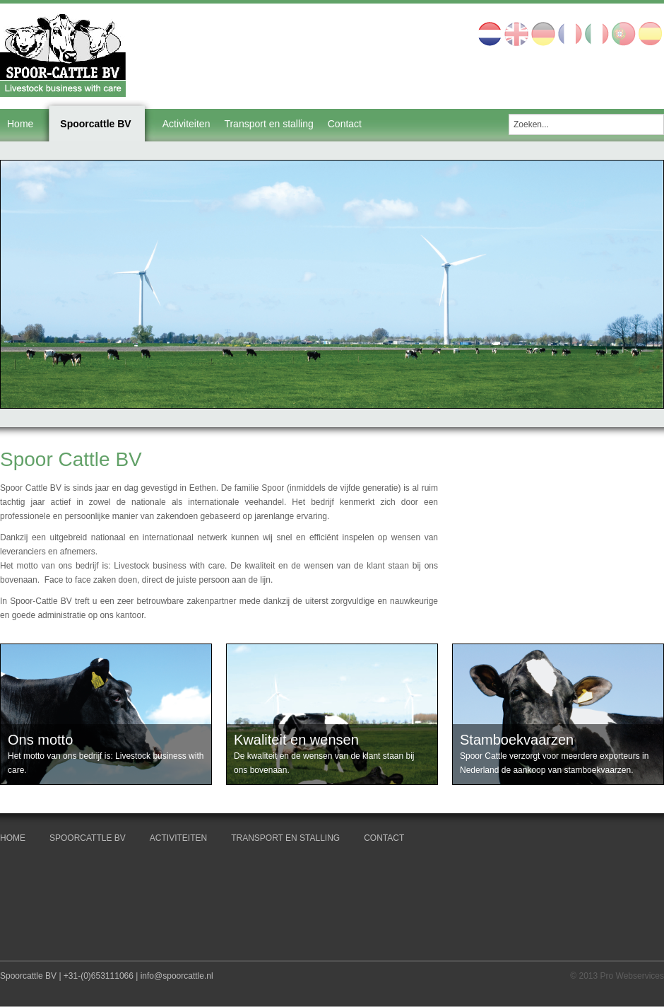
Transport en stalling (268, 123)
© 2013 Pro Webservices (617, 976)
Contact (345, 123)
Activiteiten (186, 123)
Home (20, 123)
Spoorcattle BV (95, 123)
